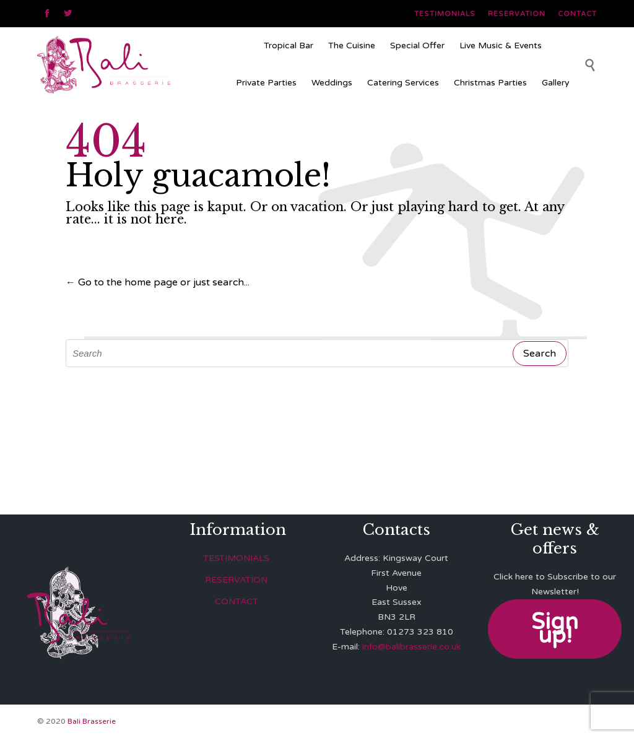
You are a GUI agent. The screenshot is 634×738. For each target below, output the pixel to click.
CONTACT (236, 601)
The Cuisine (351, 45)
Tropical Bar (288, 45)
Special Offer (417, 45)
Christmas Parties (490, 82)
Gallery (556, 82)
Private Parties (266, 82)
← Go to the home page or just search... (158, 282)
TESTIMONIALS (236, 558)
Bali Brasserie (91, 721)
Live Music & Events (500, 45)
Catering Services (403, 82)
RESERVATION (236, 580)
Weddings (331, 82)
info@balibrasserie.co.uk (411, 646)
